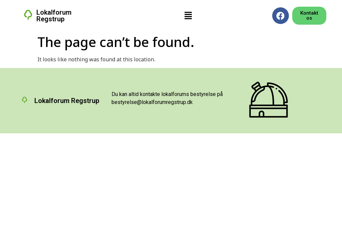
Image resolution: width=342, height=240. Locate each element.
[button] (188, 16)
